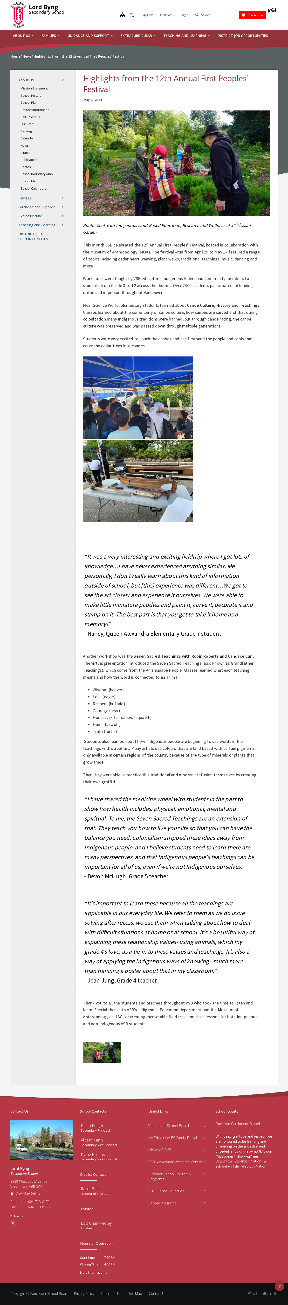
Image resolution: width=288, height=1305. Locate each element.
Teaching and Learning (187, 35)
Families (50, 35)
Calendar (27, 138)
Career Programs (177, 1203)
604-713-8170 (39, 1206)
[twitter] (131, 15)
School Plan (29, 102)
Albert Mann (92, 1140)
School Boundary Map (37, 174)
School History (31, 95)
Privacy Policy (84, 1293)
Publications (29, 159)
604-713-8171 (39, 1201)
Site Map (135, 1293)
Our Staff (27, 124)
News (25, 145)
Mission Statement (34, 88)
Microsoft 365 (177, 1149)
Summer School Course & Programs (177, 1176)
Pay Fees (147, 15)
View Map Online (28, 1193)
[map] (122, 15)
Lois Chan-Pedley (96, 1223)
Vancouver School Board (177, 1125)
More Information (92, 1273)
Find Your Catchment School (238, 1123)
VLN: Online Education (177, 1191)
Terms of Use (111, 1293)
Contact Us (157, 1293)
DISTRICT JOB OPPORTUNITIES (243, 35)
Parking (26, 131)
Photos (26, 167)
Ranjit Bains (91, 1188)
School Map (29, 181)
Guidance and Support (91, 35)
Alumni (25, 152)
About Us (23, 35)
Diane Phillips (93, 1154)
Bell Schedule (30, 117)
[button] (64, 80)
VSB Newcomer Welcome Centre (177, 1161)
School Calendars (33, 188)
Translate (168, 15)
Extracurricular (138, 35)
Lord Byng (43, 7)
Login (186, 15)
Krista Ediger (92, 1125)
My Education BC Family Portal (177, 1137)
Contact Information (35, 110)
